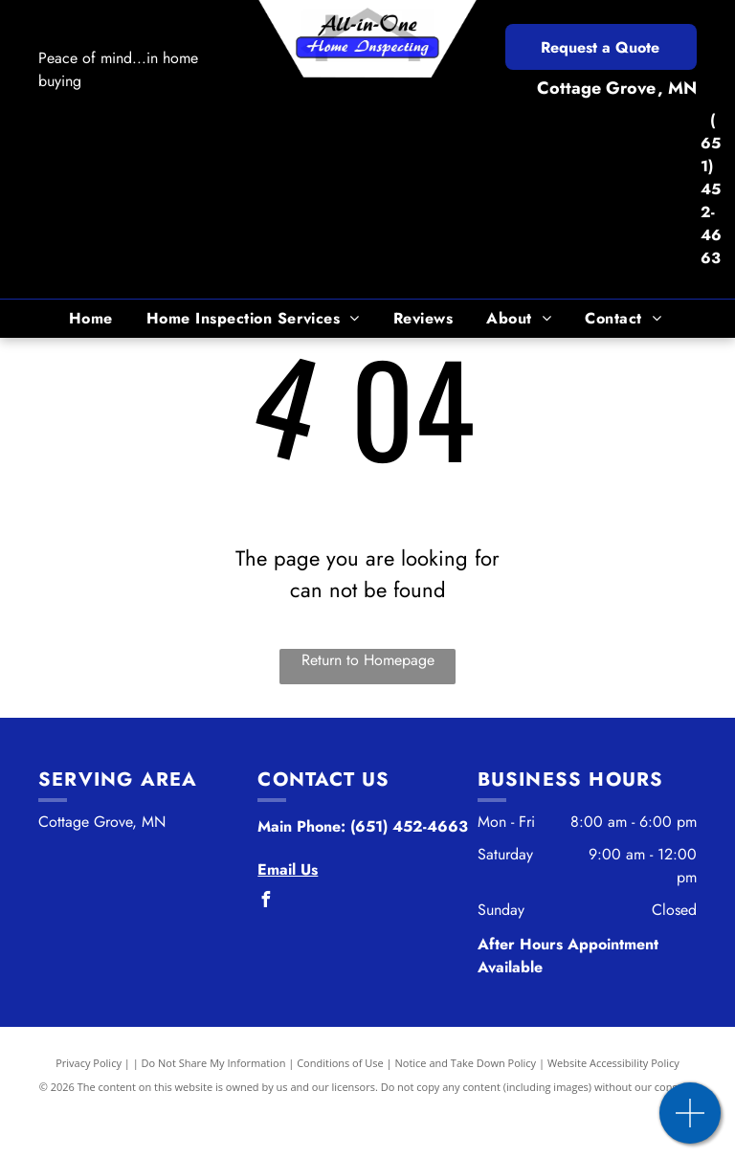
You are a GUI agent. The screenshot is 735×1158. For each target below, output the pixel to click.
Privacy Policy (89, 1063)
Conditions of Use (340, 1063)
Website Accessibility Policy (613, 1063)
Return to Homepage (367, 660)
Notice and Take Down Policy (466, 1063)
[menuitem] (93, 319)
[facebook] (265, 902)
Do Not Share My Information (214, 1063)
